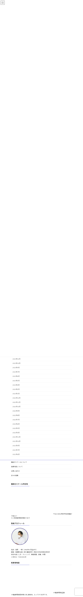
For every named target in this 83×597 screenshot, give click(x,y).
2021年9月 (16, 446)
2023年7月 (16, 372)
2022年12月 (16, 398)
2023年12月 (16, 359)
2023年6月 (16, 376)
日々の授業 (14, 475)
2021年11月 (16, 437)
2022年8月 (16, 415)
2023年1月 (16, 394)
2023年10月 (16, 363)
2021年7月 (16, 450)
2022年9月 (16, 411)
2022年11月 (16, 402)
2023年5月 (16, 381)
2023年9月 (16, 368)
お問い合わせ (15, 471)
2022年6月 (16, 424)
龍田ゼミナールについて (19, 462)
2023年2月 (16, 389)
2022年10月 (16, 407)
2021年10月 (16, 441)
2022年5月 (16, 428)
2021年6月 (16, 454)
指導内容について (17, 466)
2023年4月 (16, 385)
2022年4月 (16, 433)
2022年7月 (16, 420)
